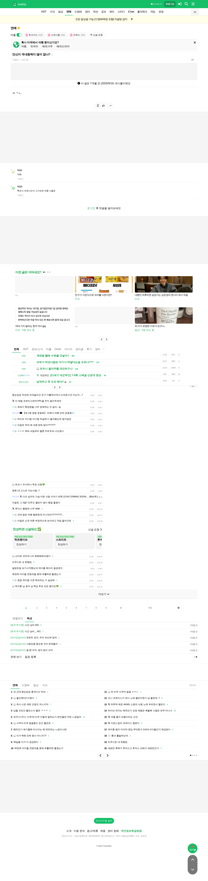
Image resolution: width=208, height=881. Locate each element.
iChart (131, 11)
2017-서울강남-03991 (125, 836)
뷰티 (111, 11)
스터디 (121, 11)
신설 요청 (96, 35)
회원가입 (170, 4)
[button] (101, 339)
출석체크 (142, 11)
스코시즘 (56, 35)
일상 (60, 11)
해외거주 (47, 46)
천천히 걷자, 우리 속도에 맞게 (35, 637)
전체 (16, 349)
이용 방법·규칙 (156, 4)
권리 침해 (113, 831)
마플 (48, 349)
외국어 (34, 46)
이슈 (52, 11)
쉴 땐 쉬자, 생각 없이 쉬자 (32, 650)
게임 (152, 11)
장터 (87, 11)
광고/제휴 (92, 831)
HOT (43, 11)
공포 (103, 11)
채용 (102, 831)
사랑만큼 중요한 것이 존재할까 (36, 644)
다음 (150, 608)
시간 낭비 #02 (27, 625)
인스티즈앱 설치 (104, 820)
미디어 (68, 349)
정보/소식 (37, 349)
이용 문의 (79, 831)
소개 (69, 831)
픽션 (95, 11)
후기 (89, 349)
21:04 (192, 685)
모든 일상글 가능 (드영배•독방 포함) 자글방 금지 (101, 19)
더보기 (104, 594)
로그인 (91, 208)
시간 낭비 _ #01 (27, 631)
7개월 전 (15, 60)
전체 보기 (16, 656)
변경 (161, 11)
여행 (23, 46)
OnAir (58, 349)
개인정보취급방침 (131, 831)
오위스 (77, 35)
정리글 (79, 349)
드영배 (78, 11)
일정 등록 (30, 656)
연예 (68, 11)
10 (121, 608)
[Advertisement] (104, 786)
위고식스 (34, 35)
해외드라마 (63, 46)
